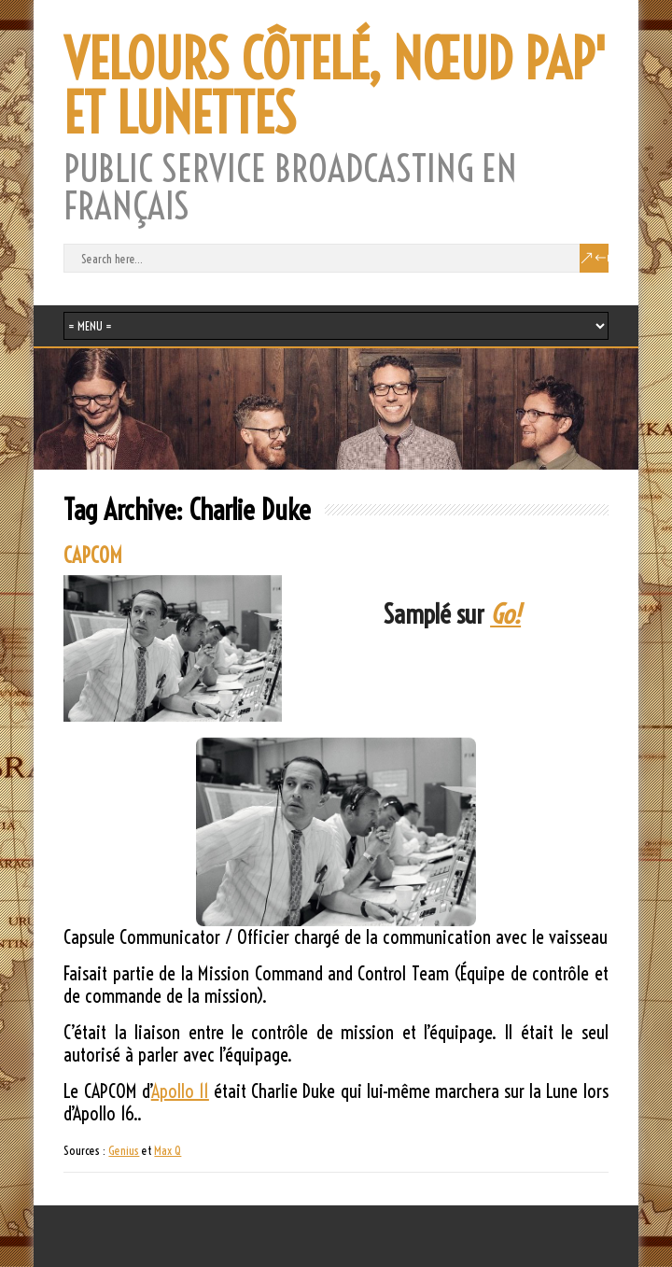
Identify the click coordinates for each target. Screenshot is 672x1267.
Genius (123, 1150)
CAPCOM (92, 555)
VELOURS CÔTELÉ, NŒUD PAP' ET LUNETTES (335, 87)
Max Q (167, 1150)
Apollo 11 (180, 1091)
